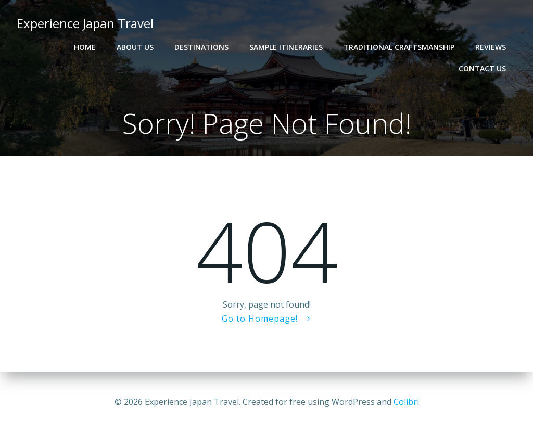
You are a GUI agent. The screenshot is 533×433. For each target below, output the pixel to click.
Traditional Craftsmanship (399, 47)
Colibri (406, 401)
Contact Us (482, 68)
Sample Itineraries (286, 47)
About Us (135, 47)
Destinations (201, 47)
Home (85, 47)
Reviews (490, 47)
